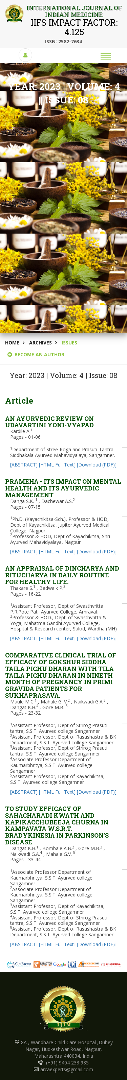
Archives (40, 342)
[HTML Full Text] (57, 464)
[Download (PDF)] (97, 464)
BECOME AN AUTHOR (35, 354)
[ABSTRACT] (24, 464)
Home (12, 342)
